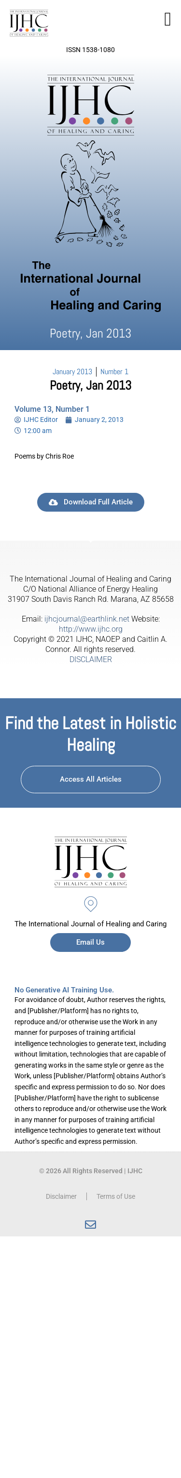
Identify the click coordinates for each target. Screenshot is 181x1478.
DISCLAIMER (91, 659)
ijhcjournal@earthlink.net (86, 619)
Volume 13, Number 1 (52, 409)
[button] (167, 19)
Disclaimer (61, 1196)
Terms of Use (116, 1196)
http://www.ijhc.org (91, 629)
